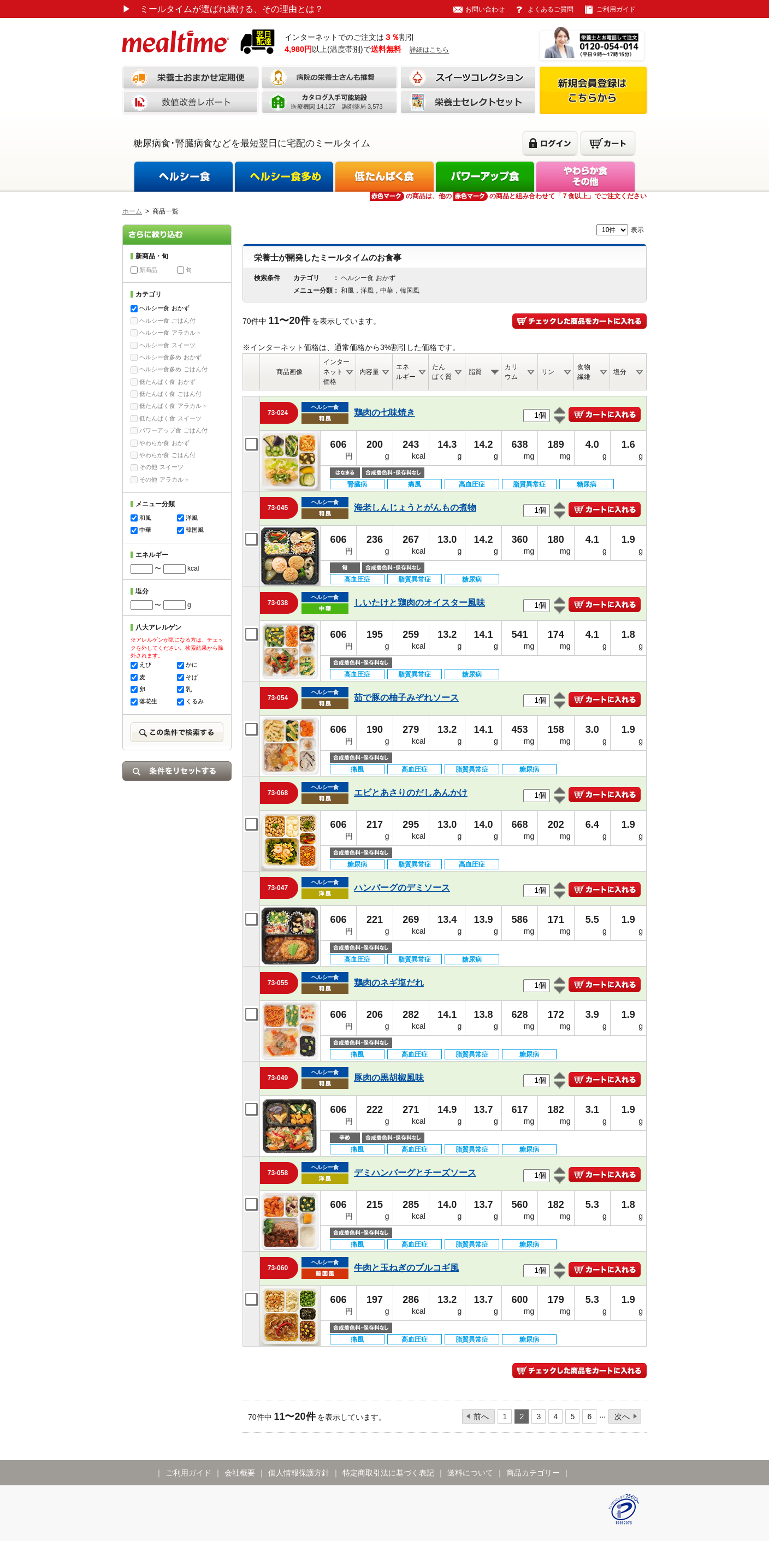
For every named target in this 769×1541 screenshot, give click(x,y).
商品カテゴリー (533, 1472)
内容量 (369, 372)
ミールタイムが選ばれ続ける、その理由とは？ (222, 9)
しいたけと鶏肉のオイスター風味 (419, 602)
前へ (481, 1416)
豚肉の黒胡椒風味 (389, 1077)
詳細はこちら (429, 49)
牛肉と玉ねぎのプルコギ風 (406, 1267)
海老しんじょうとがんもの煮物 (415, 507)
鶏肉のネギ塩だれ (389, 982)
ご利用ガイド (616, 9)
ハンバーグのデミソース (402, 887)
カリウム (511, 372)
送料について (470, 1472)
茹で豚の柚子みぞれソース (406, 697)
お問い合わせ (485, 9)
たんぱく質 (442, 372)
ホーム (132, 211)
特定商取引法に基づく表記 (388, 1472)
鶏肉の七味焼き (384, 412)
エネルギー (406, 372)
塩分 (619, 372)
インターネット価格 (336, 372)
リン (547, 372)
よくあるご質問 (550, 9)
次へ (622, 1416)
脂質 (475, 372)
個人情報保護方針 (298, 1472)
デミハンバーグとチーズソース (415, 1172)
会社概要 (239, 1472)
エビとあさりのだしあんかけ (411, 792)
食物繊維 (583, 372)
